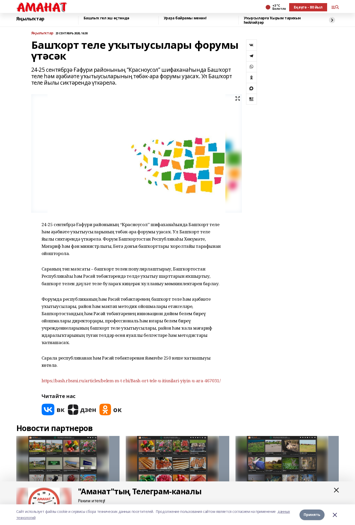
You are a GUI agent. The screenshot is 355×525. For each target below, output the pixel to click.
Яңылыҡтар (30, 19)
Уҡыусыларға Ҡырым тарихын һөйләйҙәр (272, 20)
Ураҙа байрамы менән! (185, 18)
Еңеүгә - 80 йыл (308, 7)
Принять (312, 514)
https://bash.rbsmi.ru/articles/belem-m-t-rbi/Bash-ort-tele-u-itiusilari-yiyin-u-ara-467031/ (131, 381)
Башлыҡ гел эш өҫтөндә (106, 18)
